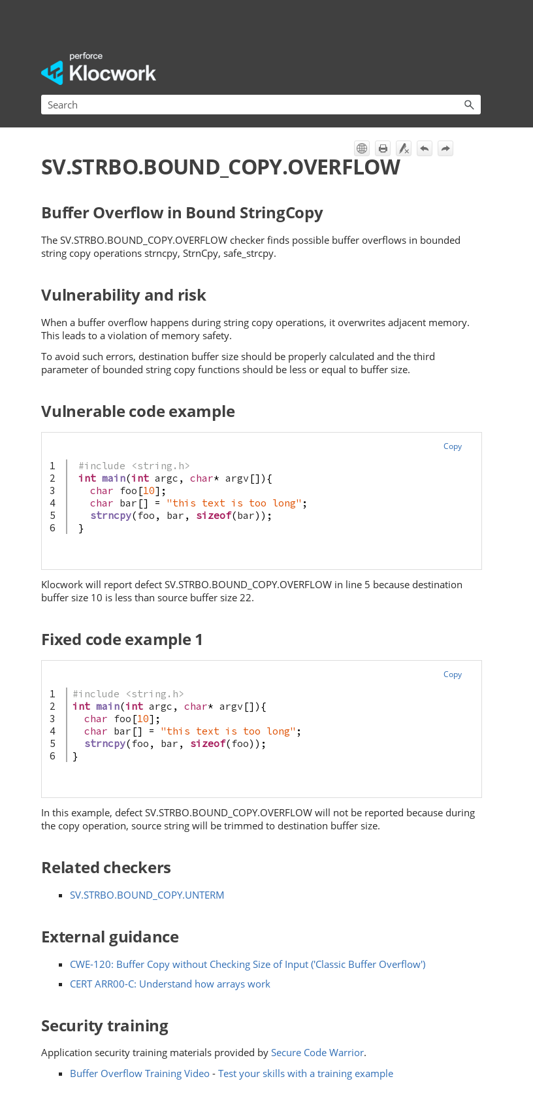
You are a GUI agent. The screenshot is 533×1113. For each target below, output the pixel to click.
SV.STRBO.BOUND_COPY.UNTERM (147, 894)
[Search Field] (261, 104)
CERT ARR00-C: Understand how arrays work (170, 983)
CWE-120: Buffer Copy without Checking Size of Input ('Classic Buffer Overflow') (247, 964)
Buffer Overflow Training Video (140, 1073)
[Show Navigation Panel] (473, 68)
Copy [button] (453, 446)
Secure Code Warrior (317, 1052)
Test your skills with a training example (305, 1073)
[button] (469, 104)
